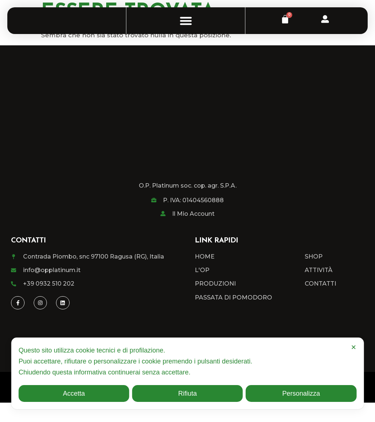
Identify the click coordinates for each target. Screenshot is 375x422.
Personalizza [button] (301, 393)
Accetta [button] (74, 393)
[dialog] (187, 373)
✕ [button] (353, 347)
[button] (186, 30)
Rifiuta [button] (187, 393)
